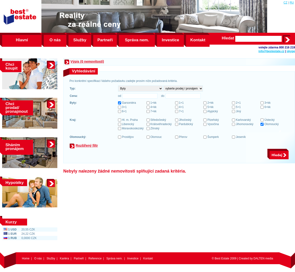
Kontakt (197, 40)
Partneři (105, 40)
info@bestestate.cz (272, 51)
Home (26, 258)
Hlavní (22, 40)
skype (291, 51)
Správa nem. (137, 40)
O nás (55, 40)
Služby (79, 40)
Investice (170, 40)
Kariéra (64, 258)
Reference (95, 258)
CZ (285, 2)
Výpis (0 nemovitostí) (87, 61)
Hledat (228, 38)
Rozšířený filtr (87, 145)
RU (292, 2)
